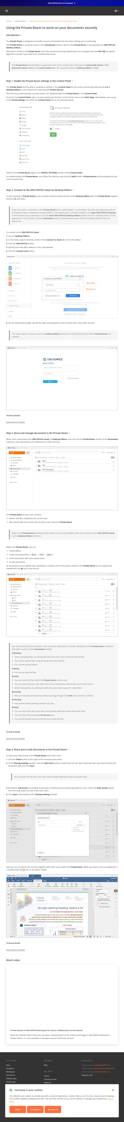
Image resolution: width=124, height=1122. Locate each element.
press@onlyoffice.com (101, 1072)
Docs (8, 1065)
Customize (35, 1109)
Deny (17, 1109)
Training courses (50, 1079)
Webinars (47, 1082)
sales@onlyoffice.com (102, 1065)
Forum (46, 1076)
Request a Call (87, 1075)
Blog (45, 1065)
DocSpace (10, 1068)
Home (8, 21)
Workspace (10, 1072)
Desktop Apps (20, 21)
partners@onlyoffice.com (104, 1068)
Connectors (10, 1075)
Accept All (53, 1109)
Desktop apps (11, 1078)
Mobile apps (11, 1082)
